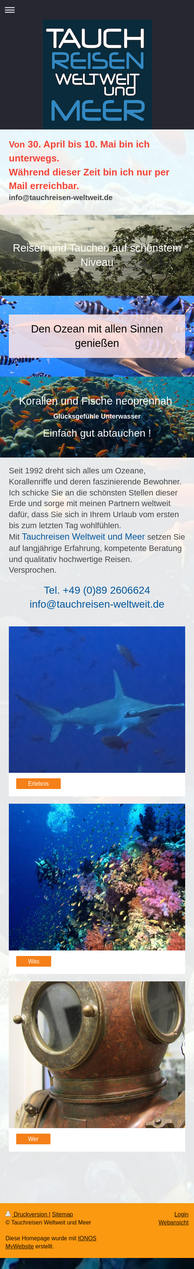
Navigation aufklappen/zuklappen (97, 10)
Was (33, 961)
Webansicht (173, 1222)
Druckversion (27, 1214)
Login (181, 1214)
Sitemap (62, 1214)
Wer (33, 1139)
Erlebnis (38, 784)
